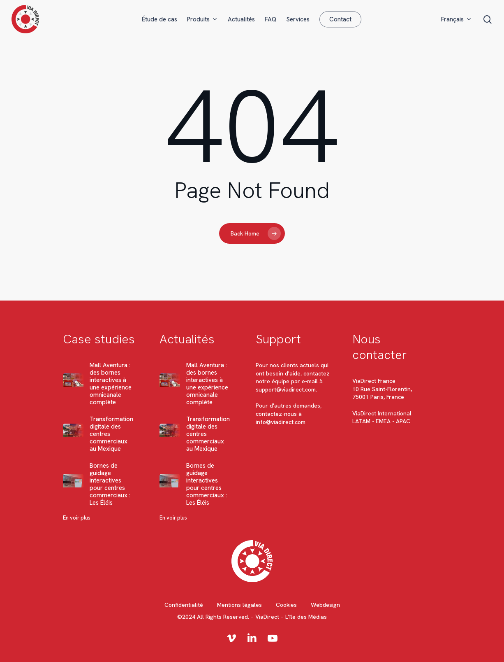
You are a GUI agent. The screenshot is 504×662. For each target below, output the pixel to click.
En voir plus (76, 517)
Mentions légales (239, 604)
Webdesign (325, 604)
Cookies (286, 604)
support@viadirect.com (286, 389)
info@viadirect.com (280, 422)
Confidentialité (183, 604)
